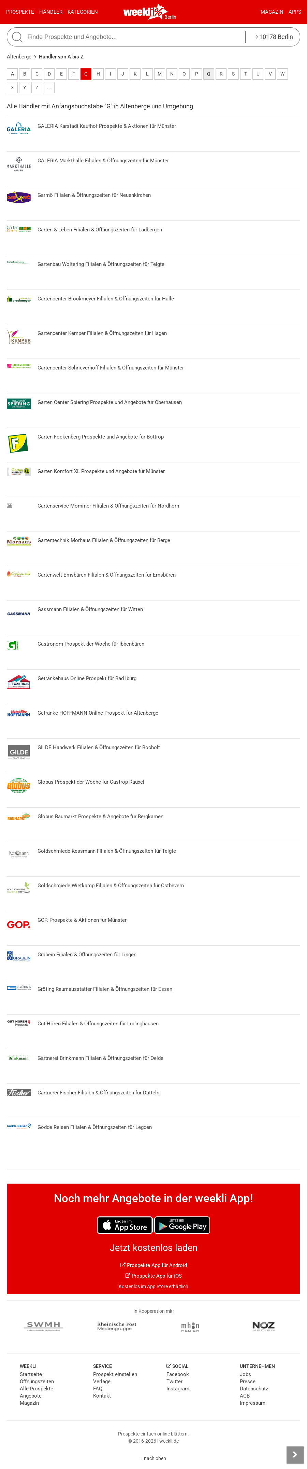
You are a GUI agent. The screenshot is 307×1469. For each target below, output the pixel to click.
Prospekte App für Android (153, 1265)
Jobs (245, 1374)
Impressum (252, 1403)
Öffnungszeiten (37, 1381)
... (49, 87)
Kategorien (83, 12)
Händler (50, 12)
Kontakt (102, 1396)
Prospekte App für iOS (153, 1276)
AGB (245, 1396)
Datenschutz (254, 1389)
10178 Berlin (274, 36)
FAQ (97, 1389)
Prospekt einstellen (115, 1374)
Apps (295, 12)
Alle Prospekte (36, 1389)
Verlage (102, 1381)
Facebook (177, 1374)
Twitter (174, 1381)
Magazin (272, 12)
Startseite (31, 1374)
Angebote (31, 1396)
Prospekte (20, 12)
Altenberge (19, 57)
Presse (247, 1381)
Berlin (170, 17)
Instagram (177, 1389)
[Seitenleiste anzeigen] (295, 1455)
